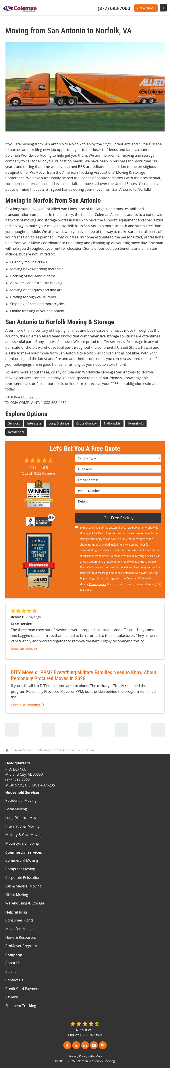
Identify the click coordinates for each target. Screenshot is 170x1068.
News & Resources (20, 937)
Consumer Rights (19, 920)
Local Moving (16, 809)
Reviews (12, 997)
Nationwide (112, 423)
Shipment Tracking (20, 1005)
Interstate (34, 423)
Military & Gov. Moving (23, 834)
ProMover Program (21, 945)
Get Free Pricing (118, 517)
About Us (13, 962)
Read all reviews (24, 649)
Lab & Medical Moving (23, 886)
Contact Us (14, 980)
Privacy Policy (97, 584)
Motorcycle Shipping (22, 843)
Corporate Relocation (22, 877)
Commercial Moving (21, 860)
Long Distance (59, 423)
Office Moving (16, 894)
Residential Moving (20, 800)
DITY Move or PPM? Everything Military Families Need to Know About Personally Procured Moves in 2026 (83, 675)
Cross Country (86, 423)
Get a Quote (146, 8)
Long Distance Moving (23, 817)
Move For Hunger (19, 928)
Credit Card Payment (22, 988)
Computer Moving (20, 868)
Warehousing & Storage (24, 903)
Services (14, 423)
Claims (10, 971)
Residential (16, 432)
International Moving (22, 826)
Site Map (95, 1056)
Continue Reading (27, 704)
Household (136, 423)
